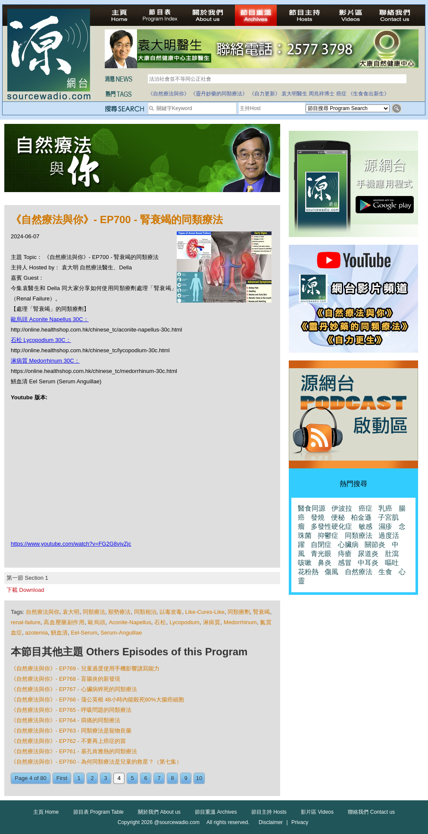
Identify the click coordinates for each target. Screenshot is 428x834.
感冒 (345, 562)
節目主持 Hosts (269, 812)
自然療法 (358, 571)
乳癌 (385, 508)
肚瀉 (392, 553)
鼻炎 (324, 562)
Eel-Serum (84, 632)
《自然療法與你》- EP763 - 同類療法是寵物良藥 (71, 730)
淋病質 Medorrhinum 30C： (45, 360)
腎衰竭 (261, 612)
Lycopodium (184, 622)
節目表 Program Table (98, 812)
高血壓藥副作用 (64, 622)
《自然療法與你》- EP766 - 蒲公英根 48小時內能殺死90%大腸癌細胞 (97, 699)
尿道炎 (368, 553)
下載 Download (25, 590)
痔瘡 (345, 553)
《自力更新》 (264, 94)
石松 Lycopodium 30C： (41, 340)
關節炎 (375, 544)
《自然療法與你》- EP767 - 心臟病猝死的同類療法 (74, 689)
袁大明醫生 (294, 94)
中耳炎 (368, 562)
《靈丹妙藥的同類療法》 (219, 94)
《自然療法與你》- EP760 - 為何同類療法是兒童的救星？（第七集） (96, 761)
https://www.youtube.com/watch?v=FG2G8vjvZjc (71, 543)
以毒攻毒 (170, 612)
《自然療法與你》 (168, 94)
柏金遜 (361, 517)
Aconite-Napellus (130, 622)
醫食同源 (311, 508)
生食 (385, 571)
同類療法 (94, 612)
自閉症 (321, 544)
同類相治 (145, 612)
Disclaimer (271, 822)
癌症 (341, 94)
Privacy (299, 822)
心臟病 (348, 544)
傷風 (331, 571)
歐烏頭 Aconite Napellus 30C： (50, 319)
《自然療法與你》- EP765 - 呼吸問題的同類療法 (71, 710)
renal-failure (26, 622)
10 (199, 778)
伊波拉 (341, 508)
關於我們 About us (159, 812)
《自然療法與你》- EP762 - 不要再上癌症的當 (68, 741)
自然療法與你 (42, 612)
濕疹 (385, 526)
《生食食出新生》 (368, 94)
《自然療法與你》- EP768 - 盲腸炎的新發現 (65, 679)
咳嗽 (305, 562)
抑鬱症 (328, 535)
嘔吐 (392, 562)
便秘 (338, 517)
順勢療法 (119, 612)
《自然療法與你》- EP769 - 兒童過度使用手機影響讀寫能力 (85, 668)
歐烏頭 (97, 622)
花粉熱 (308, 571)
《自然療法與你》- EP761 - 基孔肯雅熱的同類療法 (74, 751)
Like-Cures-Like (205, 612)
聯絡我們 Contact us (371, 812)
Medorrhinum (240, 622)
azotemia (36, 632)
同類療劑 (239, 612)
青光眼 (321, 553)
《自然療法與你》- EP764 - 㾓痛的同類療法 (65, 720)
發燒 (318, 517)
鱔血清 (59, 632)
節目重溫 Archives (216, 812)
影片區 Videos (317, 812)
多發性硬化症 (331, 526)
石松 (160, 622)
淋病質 (212, 622)
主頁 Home (46, 812)
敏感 (365, 526)
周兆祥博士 (321, 94)
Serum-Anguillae (121, 632)
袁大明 (70, 612)
